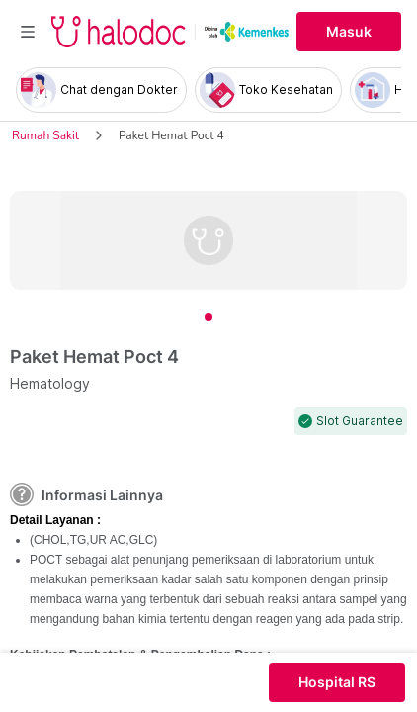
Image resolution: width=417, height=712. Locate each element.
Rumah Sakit (45, 135)
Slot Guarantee (359, 421)
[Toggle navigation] (28, 32)
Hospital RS (336, 682)
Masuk (349, 32)
